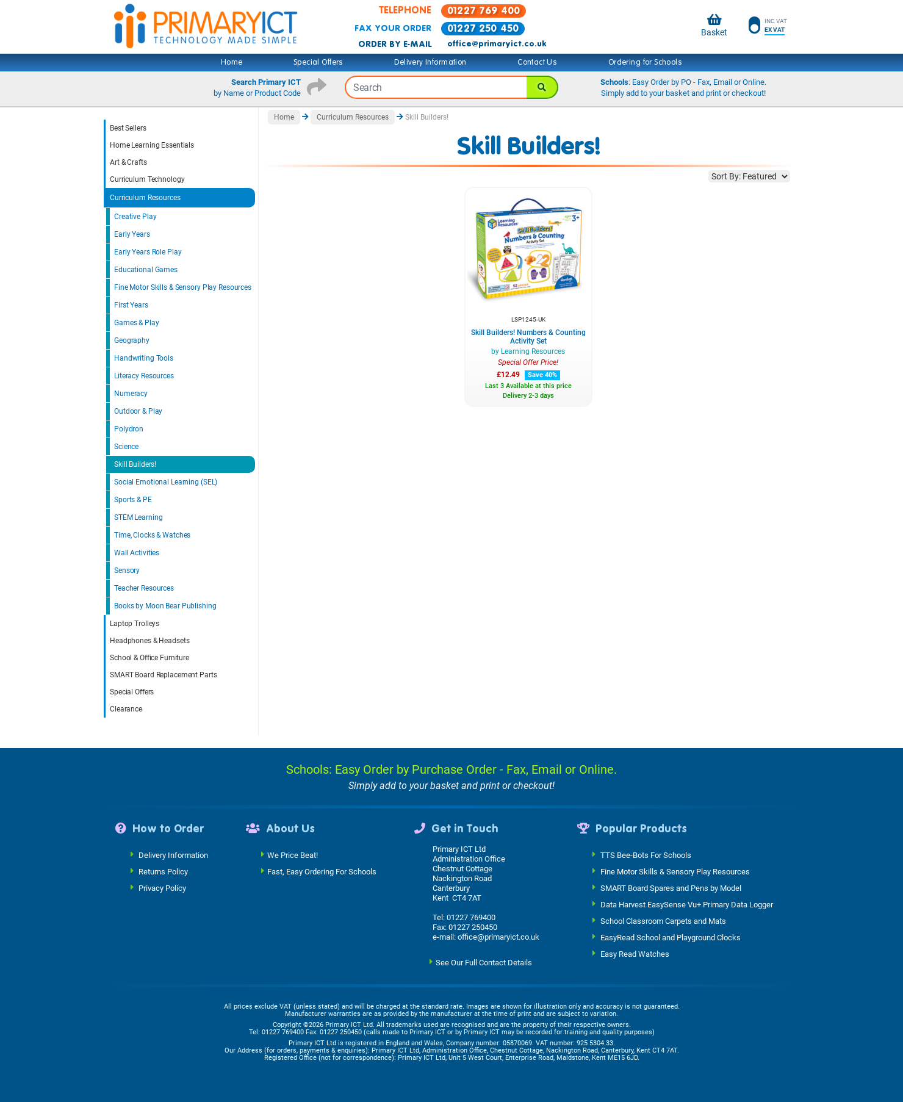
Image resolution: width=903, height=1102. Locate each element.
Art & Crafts (128, 162)
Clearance (126, 709)
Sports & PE (133, 499)
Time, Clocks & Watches (152, 535)
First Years (131, 305)
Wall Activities (136, 553)
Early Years (132, 234)
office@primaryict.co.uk (496, 44)
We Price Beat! (292, 854)
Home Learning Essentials (152, 145)
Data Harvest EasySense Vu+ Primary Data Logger (686, 904)
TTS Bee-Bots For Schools (645, 854)
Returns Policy (163, 871)
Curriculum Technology (147, 179)
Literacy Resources (144, 376)
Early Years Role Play (147, 252)
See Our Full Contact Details (484, 962)
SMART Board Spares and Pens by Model (670, 887)
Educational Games (146, 269)
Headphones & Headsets (149, 640)
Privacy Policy (162, 887)
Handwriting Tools (143, 358)
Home (232, 62)
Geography (131, 340)
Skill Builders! (135, 464)
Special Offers (318, 62)
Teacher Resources (144, 588)
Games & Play (136, 323)
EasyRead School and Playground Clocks (670, 937)
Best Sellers (128, 128)
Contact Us (537, 62)
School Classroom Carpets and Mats (663, 920)
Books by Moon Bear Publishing (165, 606)
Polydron (128, 429)
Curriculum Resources (145, 197)
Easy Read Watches (634, 953)
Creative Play (135, 216)
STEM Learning (138, 517)
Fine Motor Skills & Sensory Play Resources (182, 287)
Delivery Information (430, 62)
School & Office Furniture (149, 658)
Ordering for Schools (645, 62)
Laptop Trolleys (134, 623)
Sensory (127, 570)
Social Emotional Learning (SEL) (165, 482)
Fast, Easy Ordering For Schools (321, 871)
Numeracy (131, 393)
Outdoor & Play (138, 411)
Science (126, 446)
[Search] (542, 87)
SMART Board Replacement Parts (163, 675)
